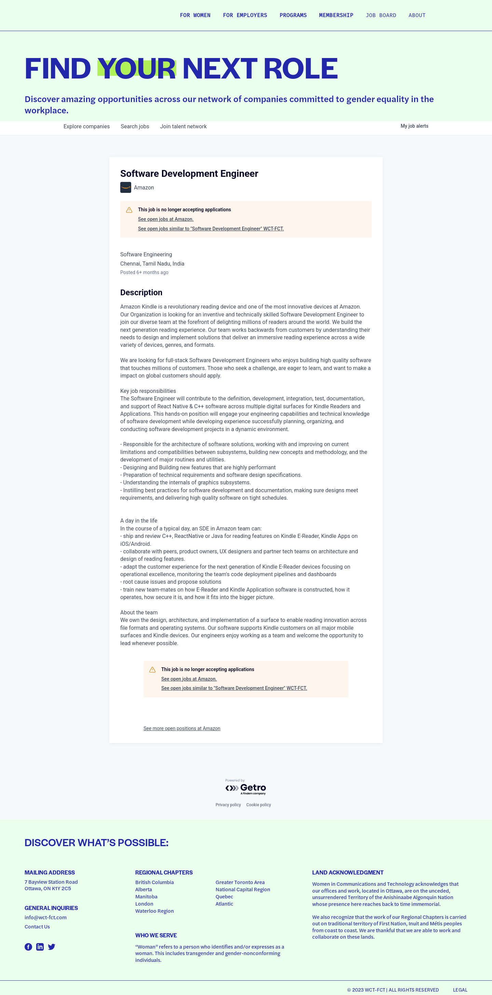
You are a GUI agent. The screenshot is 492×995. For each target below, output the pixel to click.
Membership (336, 15)
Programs (293, 15)
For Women (195, 15)
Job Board (381, 15)
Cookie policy (258, 804)
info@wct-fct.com (46, 917)
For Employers (245, 15)
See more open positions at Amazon (182, 728)
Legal (460, 989)
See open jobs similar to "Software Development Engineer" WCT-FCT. (211, 228)
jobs (135, 126)
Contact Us (37, 926)
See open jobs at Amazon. (166, 219)
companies (87, 126)
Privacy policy (228, 804)
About (417, 15)
